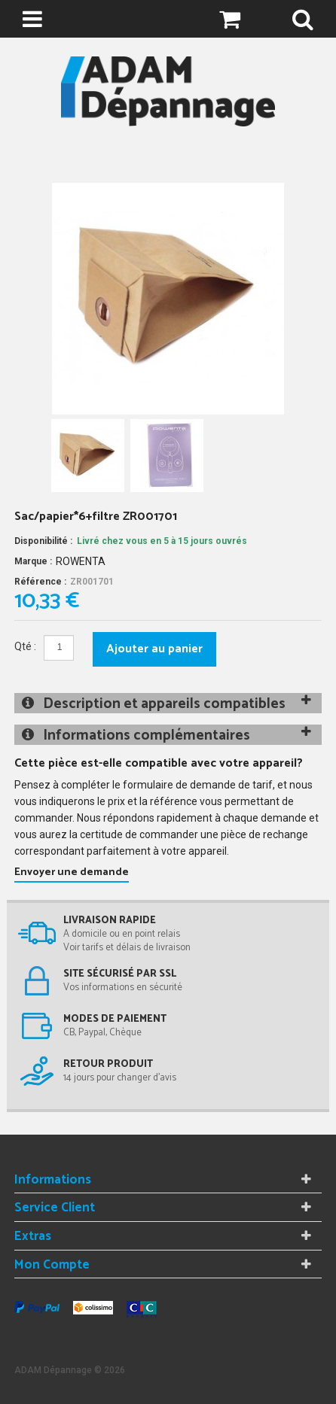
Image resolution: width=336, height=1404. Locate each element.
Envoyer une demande (71, 872)
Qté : (25, 646)
